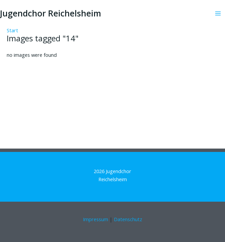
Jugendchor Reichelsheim (50, 13)
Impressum (95, 219)
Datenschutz (128, 219)
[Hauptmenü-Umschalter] (218, 13)
